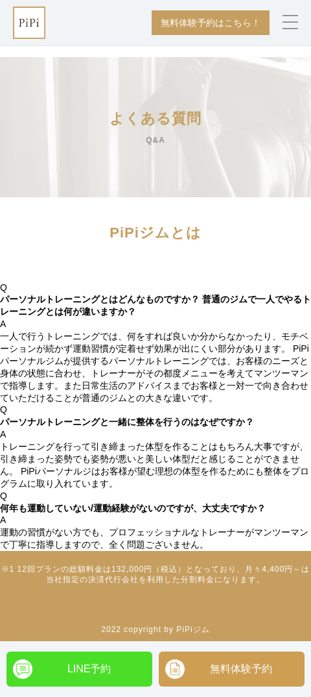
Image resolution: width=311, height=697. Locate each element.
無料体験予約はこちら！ (210, 23)
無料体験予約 (241, 668)
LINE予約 (89, 668)
